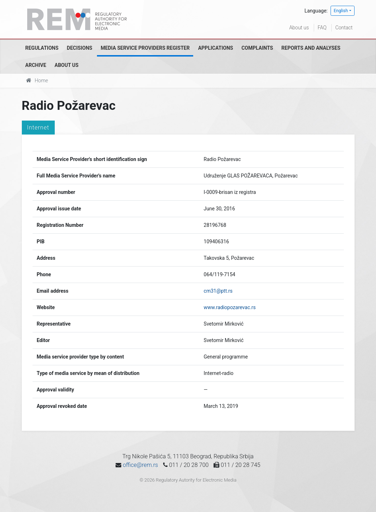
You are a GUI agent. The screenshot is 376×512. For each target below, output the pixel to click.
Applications (215, 48)
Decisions (79, 48)
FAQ (322, 27)
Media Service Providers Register (145, 48)
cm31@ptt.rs (218, 291)
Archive (36, 65)
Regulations (42, 48)
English (341, 10)
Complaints (257, 48)
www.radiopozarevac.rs (229, 307)
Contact (343, 27)
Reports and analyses (311, 48)
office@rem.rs (140, 465)
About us (299, 27)
